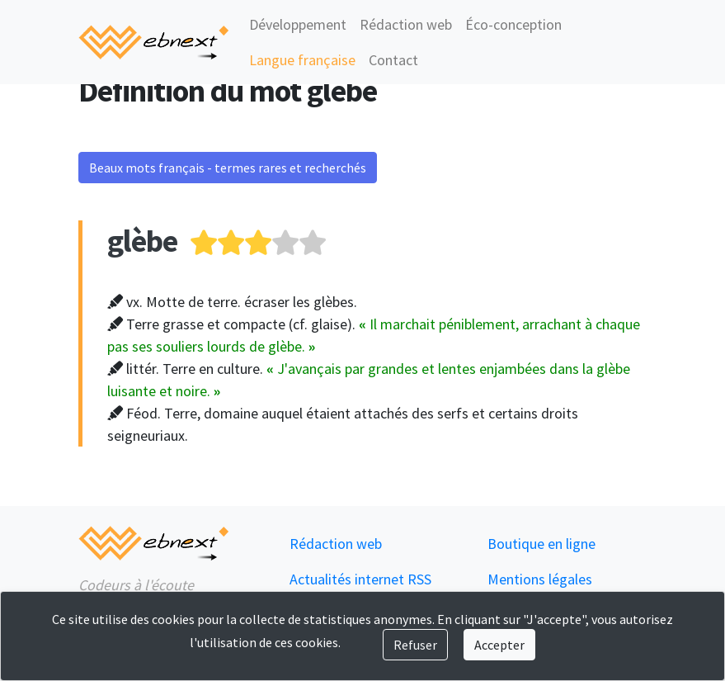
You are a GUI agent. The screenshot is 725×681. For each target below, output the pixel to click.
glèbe (142, 240)
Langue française (302, 59)
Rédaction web (406, 24)
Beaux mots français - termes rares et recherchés (227, 167)
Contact (393, 59)
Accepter (499, 644)
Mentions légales (539, 579)
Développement (297, 24)
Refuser (415, 644)
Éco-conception (513, 24)
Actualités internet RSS (360, 579)
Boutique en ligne (541, 543)
